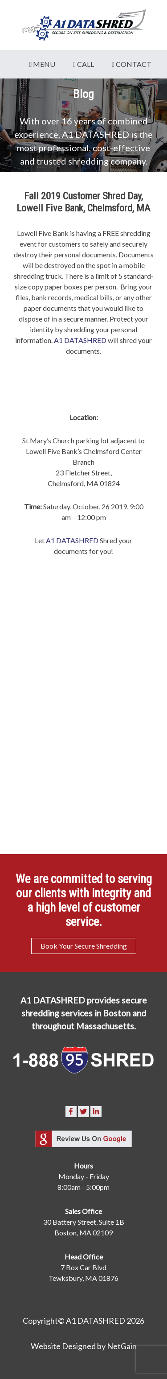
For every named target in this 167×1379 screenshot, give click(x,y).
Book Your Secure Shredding (84, 945)
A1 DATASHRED (80, 340)
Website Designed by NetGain (84, 1346)
